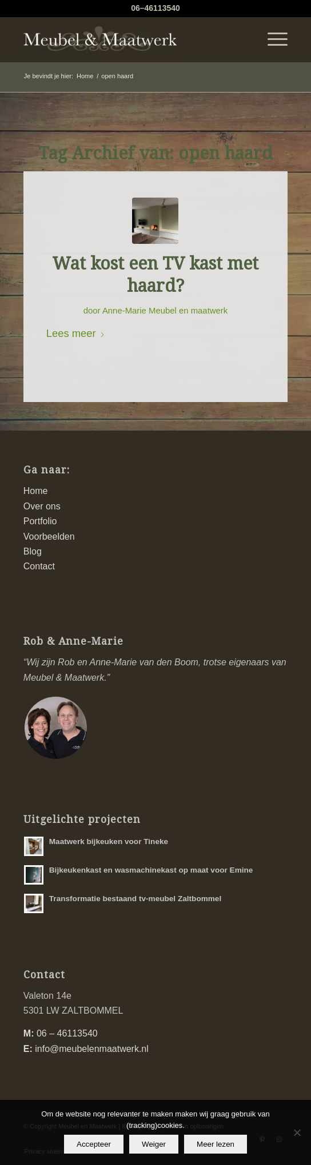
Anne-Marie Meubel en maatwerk (165, 310)
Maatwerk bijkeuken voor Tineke (108, 841)
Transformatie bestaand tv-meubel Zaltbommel (135, 898)
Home (35, 491)
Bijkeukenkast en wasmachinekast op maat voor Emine (151, 870)
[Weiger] (296, 1132)
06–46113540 (155, 8)
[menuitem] (272, 39)
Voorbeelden (49, 536)
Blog (32, 551)
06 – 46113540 (67, 1033)
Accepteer (94, 1144)
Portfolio (40, 521)
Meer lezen (215, 1144)
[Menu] (272, 39)
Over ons (42, 506)
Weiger (154, 1144)
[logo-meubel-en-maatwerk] (129, 39)
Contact (39, 566)
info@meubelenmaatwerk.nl (92, 1049)
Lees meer (75, 333)
